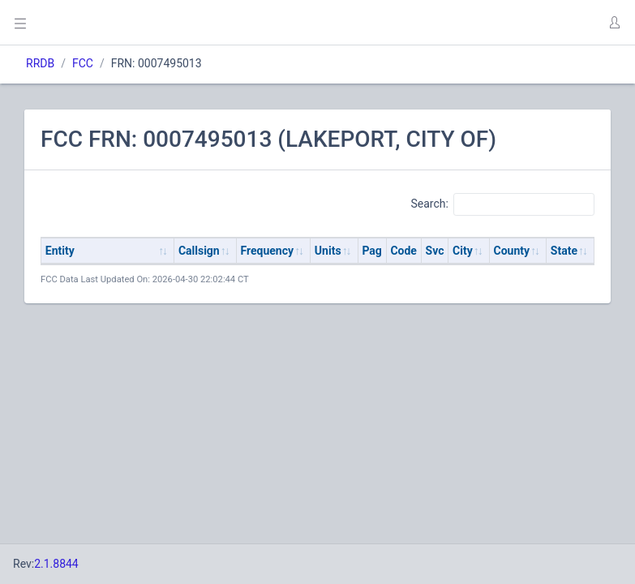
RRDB (40, 63)
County (512, 250)
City (463, 250)
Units (328, 250)
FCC (82, 63)
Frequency (267, 250)
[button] (614, 22)
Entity (60, 250)
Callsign (199, 250)
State (564, 250)
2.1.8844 (56, 563)
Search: (502, 204)
